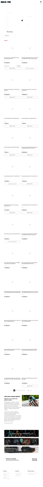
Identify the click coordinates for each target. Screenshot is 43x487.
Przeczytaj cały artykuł (8, 422)
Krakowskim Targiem (6, 478)
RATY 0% (34, 458)
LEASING (34, 460)
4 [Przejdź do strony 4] (21, 390)
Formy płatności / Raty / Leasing (33, 473)
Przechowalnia (17, 475)
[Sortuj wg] (10, 35)
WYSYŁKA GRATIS (11, 458)
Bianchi (23, 150)
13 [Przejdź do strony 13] (28, 390)
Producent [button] (7, 16)
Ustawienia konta (18, 474)
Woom (5, 121)
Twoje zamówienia (18, 473)
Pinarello (23, 60)
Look (5, 60)
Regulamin (5, 474)
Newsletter (5, 477)
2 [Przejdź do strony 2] (16, 390)
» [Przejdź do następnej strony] (31, 390)
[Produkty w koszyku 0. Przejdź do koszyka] (40, 2)
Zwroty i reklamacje (6, 473)
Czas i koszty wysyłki (31, 474)
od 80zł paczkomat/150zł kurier (12, 460)
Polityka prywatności (6, 475)
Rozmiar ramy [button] (30, 16)
